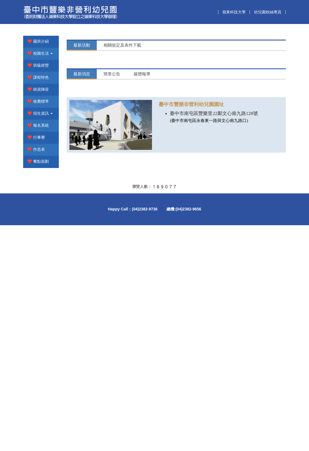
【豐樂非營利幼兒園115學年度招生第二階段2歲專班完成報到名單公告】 (168, 173)
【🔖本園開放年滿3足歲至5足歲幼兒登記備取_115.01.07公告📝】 (163, 307)
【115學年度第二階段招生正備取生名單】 (140, 258)
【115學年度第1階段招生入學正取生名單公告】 (145, 278)
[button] (41, 138)
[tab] (82, 130)
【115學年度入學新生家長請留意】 (134, 143)
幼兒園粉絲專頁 (267, 12)
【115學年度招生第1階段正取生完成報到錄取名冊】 (150, 268)
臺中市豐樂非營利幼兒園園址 (191, 341)
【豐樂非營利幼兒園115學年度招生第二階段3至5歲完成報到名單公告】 (168, 163)
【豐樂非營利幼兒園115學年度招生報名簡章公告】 (148, 288)
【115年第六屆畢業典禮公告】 (130, 298)
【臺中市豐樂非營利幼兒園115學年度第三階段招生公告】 (155, 153)
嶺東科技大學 (234, 12)
